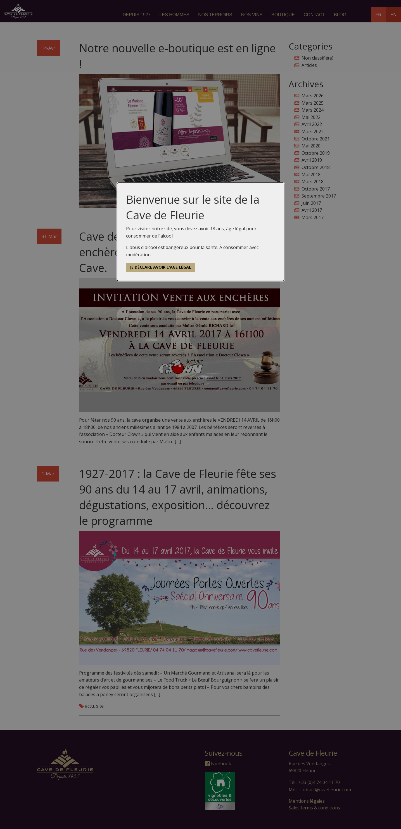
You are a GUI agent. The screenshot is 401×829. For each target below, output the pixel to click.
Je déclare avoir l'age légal (160, 267)
